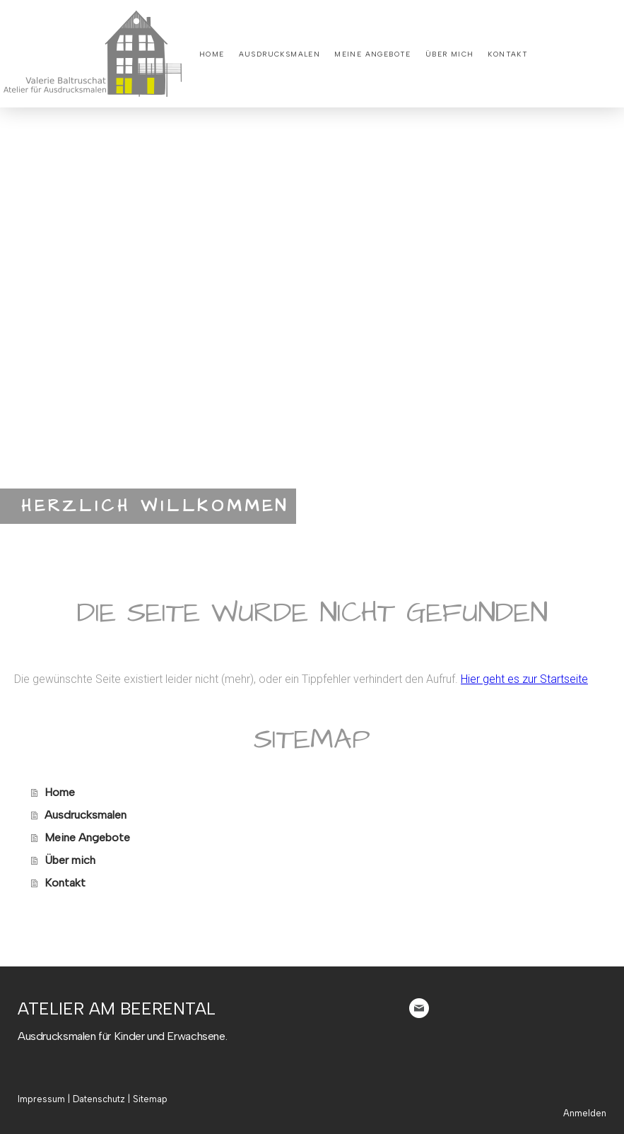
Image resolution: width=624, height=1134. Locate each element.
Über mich (449, 54)
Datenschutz (99, 1099)
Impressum (41, 1099)
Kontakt (508, 54)
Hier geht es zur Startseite (524, 679)
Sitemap (150, 1099)
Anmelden (584, 1113)
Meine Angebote (372, 54)
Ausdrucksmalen (280, 54)
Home (212, 54)
